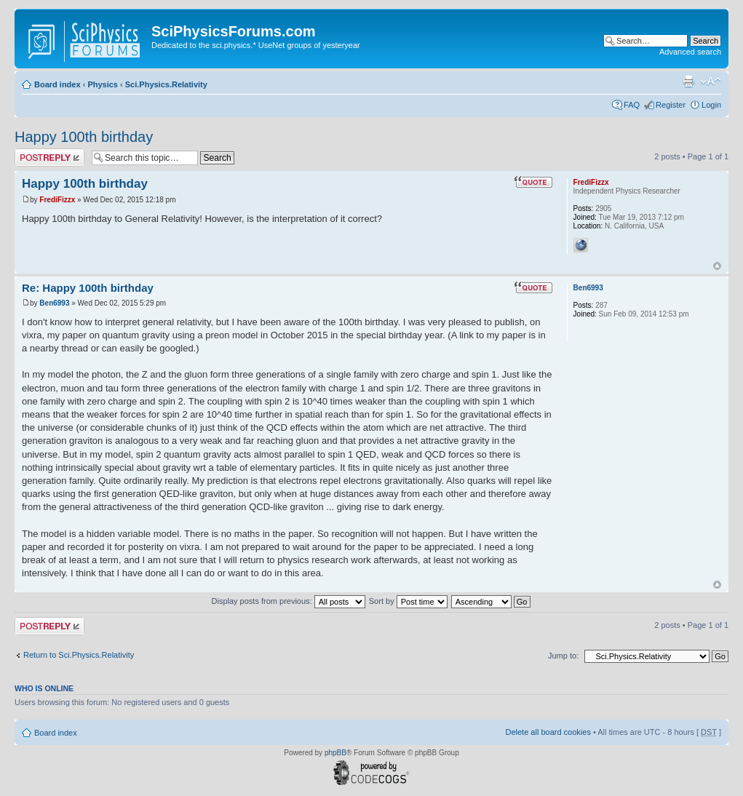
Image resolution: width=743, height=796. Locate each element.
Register (671, 104)
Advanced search (690, 51)
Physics (102, 84)
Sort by (408, 601)
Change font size (710, 81)
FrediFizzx (57, 200)
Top (717, 266)
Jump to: (563, 655)
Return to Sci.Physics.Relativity (78, 654)
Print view (688, 81)
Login (711, 104)
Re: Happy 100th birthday (88, 288)
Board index (57, 84)
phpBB (335, 753)
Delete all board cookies (547, 732)
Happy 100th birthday (84, 137)
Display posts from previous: (288, 601)
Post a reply (49, 157)
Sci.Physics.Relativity (166, 84)
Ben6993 (54, 303)
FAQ (632, 104)
